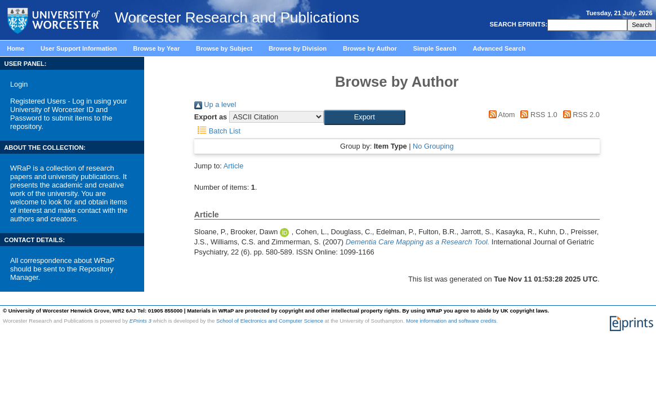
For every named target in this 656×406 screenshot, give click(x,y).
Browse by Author (370, 48)
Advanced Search (498, 48)
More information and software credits (451, 321)
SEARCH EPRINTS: (517, 24)
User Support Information (79, 48)
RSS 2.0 (579, 114)
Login (19, 84)
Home (15, 48)
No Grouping (433, 146)
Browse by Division (298, 48)
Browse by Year (156, 48)
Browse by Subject (224, 48)
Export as (210, 117)
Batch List (217, 131)
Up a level (215, 104)
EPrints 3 (140, 321)
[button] (364, 117)
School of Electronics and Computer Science (269, 321)
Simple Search (435, 48)
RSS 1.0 (537, 114)
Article (234, 166)
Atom (500, 114)
